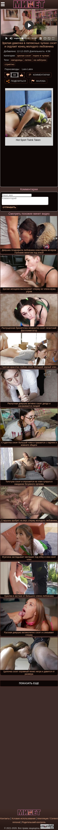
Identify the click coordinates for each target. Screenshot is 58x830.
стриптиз (9, 64)
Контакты (5, 818)
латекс (28, 60)
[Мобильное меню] (2, 4)
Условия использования (23, 818)
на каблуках (39, 60)
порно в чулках (41, 55)
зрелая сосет (24, 55)
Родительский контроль (34, 822)
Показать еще (29, 683)
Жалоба (40, 81)
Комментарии (41, 74)
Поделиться (18, 81)
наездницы (17, 60)
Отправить (9, 207)
